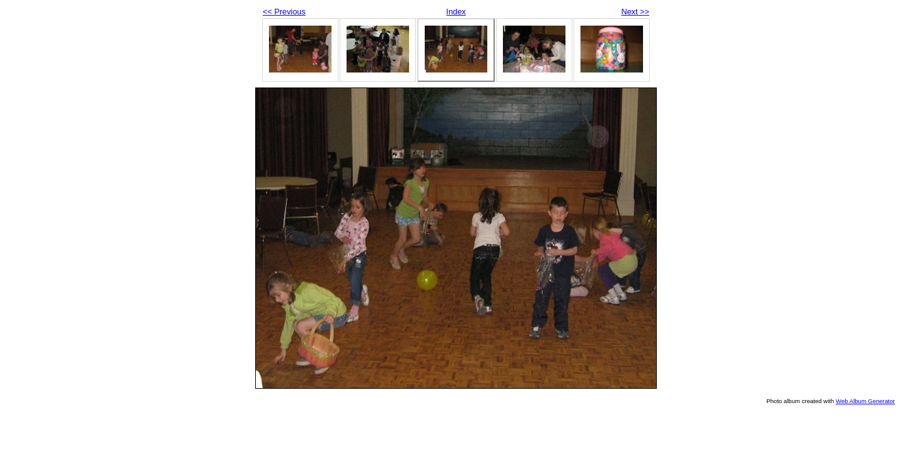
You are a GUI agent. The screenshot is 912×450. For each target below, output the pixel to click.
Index (455, 11)
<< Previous (284, 11)
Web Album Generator (865, 401)
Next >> (635, 11)
